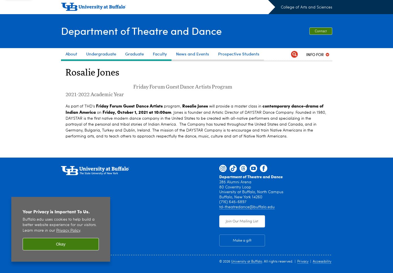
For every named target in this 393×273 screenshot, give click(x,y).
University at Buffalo (246, 261)
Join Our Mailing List (242, 221)
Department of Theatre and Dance (141, 30)
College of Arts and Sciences (306, 7)
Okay (61, 244)
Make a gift (242, 240)
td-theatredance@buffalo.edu (247, 207)
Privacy (303, 261)
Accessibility (322, 261)
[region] (60, 229)
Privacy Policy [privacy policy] (68, 231)
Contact (321, 31)
